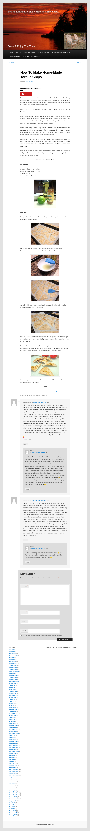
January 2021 (13, 665)
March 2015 (12, 739)
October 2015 (13, 731)
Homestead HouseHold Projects (61, 52)
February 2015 (13, 741)
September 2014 (14, 751)
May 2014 (12, 759)
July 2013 (12, 779)
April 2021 (12, 659)
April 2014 (12, 761)
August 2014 (12, 753)
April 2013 (12, 785)
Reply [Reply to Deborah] (28, 489)
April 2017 (12, 705)
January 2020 (13, 669)
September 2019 (14, 671)
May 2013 (12, 783)
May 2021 (12, 657)
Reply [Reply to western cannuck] (25, 444)
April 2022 (12, 651)
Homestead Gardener (43, 52)
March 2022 (12, 653)
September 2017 (14, 695)
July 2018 (12, 685)
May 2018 (12, 687)
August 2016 (12, 715)
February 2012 (13, 812)
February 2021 (13, 663)
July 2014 (12, 755)
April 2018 (12, 689)
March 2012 (12, 811)
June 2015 (12, 737)
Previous (12, 62)
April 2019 (12, 673)
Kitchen (35, 391)
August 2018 (12, 683)
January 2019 (13, 677)
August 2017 (12, 697)
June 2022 (12, 649)
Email (24, 621)
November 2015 (13, 729)
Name (24, 612)
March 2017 (12, 707)
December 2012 (13, 793)
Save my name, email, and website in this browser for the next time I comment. (42, 635)
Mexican (40, 391)
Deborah (46, 391)
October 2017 (13, 693)
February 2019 (13, 675)
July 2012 (12, 803)
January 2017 (13, 711)
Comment (25, 586)
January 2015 (13, 743)
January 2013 (13, 791)
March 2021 (12, 661)
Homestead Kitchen (15, 56)
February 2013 (13, 789)
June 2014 (12, 757)
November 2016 (13, 713)
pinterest (26, 94)
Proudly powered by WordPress (45, 824)
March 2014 (12, 763)
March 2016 (12, 723)
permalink (59, 391)
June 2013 (12, 781)
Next (79, 62)
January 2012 (13, 815)
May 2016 (12, 719)
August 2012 (12, 801)
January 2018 (13, 691)
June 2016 (12, 717)
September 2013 (14, 775)
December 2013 (13, 769)
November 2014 (13, 747)
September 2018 (14, 681)
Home (11, 52)
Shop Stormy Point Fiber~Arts (31, 56)
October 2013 (13, 773)
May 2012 (12, 807)
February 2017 (13, 709)
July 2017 (12, 699)
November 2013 (13, 771)
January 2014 (13, 767)
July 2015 (12, 735)
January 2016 (13, 727)
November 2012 (13, 795)
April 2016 (12, 721)
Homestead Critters (29, 52)
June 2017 (12, 701)
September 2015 (14, 733)
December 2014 (13, 745)
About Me (18, 52)
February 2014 (13, 765)
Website (24, 630)
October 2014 (13, 749)
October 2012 (13, 797)
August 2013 (12, 777)
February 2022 (13, 655)
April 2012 (12, 809)
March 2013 (12, 787)
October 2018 (13, 679)
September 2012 (14, 799)
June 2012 (12, 805)
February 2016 (13, 725)
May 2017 (12, 703)
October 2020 (13, 667)
